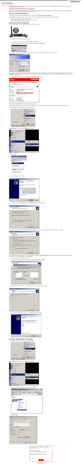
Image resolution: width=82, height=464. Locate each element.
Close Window (40, 462)
